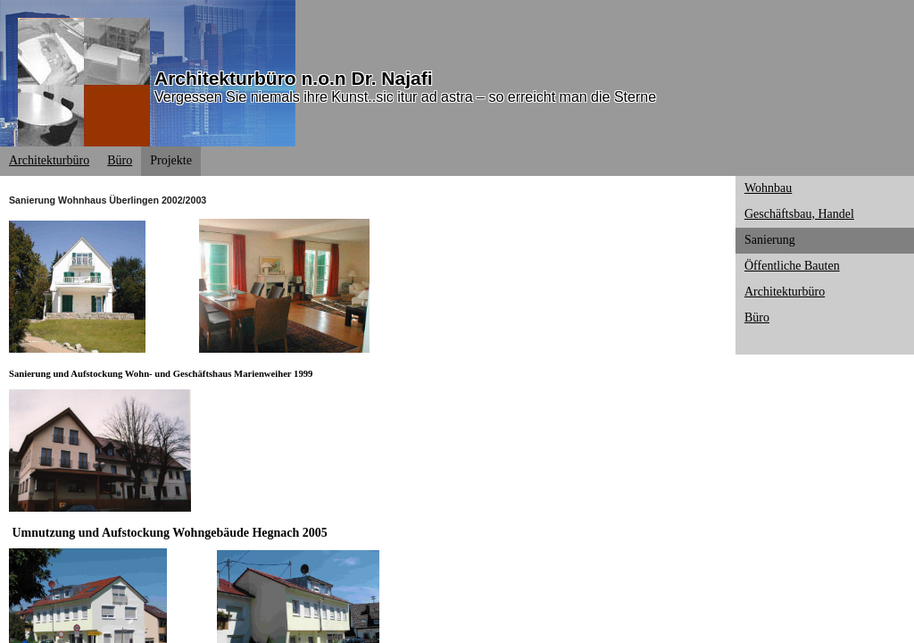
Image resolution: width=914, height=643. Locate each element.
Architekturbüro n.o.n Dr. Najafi (293, 78)
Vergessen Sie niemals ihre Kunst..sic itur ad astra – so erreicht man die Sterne (405, 96)
